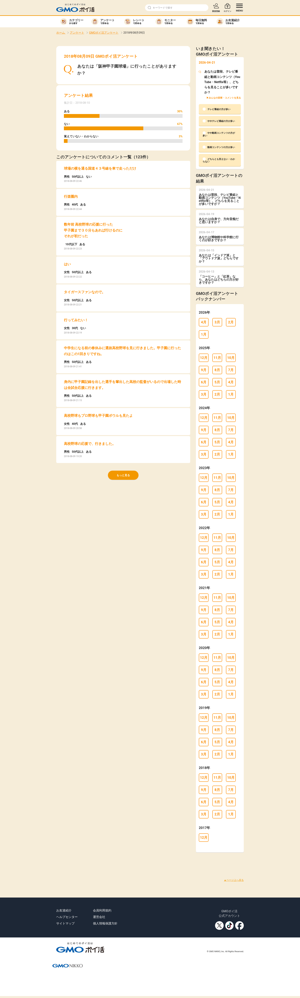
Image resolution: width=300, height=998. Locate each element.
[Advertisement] (69, 860)
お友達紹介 (64, 910)
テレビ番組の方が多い (216, 109)
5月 (217, 382)
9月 (203, 370)
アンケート (77, 32)
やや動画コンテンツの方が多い (219, 134)
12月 (203, 358)
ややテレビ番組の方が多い (219, 120)
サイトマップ (65, 923)
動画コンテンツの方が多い (219, 147)
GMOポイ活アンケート (103, 32)
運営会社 (99, 917)
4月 (203, 322)
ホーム (61, 32)
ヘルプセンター (67, 917)
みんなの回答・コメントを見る (225, 97)
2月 (230, 322)
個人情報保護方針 (105, 923)
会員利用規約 (102, 910)
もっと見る (123, 475)
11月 (217, 358)
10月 (231, 358)
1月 (203, 334)
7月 (230, 370)
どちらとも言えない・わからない (219, 160)
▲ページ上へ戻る (234, 880)
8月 (217, 370)
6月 (203, 382)
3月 (217, 322)
